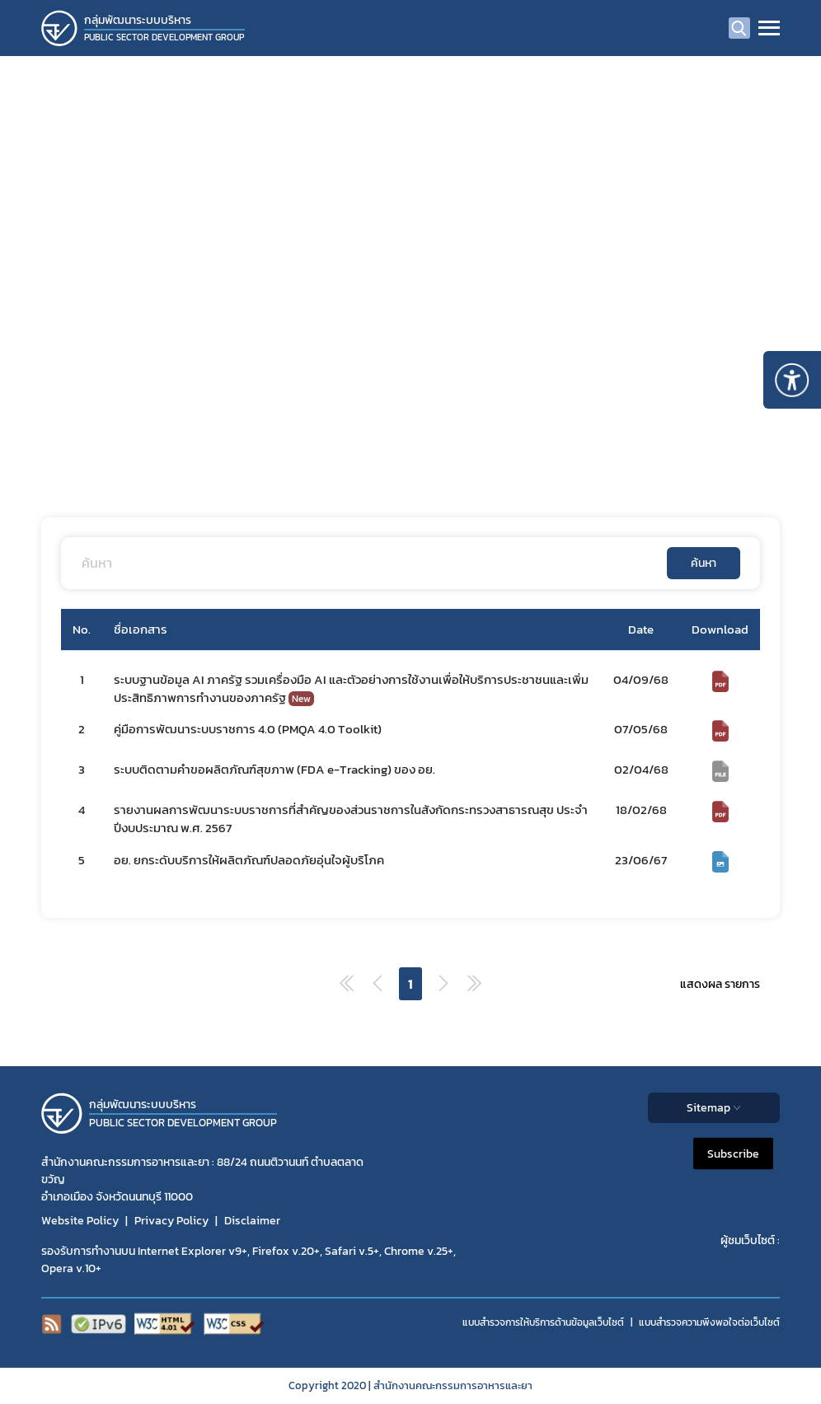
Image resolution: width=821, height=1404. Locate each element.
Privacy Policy (171, 1220)
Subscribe (733, 1154)
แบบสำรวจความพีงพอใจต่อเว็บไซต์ (709, 1322)
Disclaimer (252, 1220)
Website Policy (80, 1220)
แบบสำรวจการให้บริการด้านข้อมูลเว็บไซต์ (543, 1322)
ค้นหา (703, 563)
